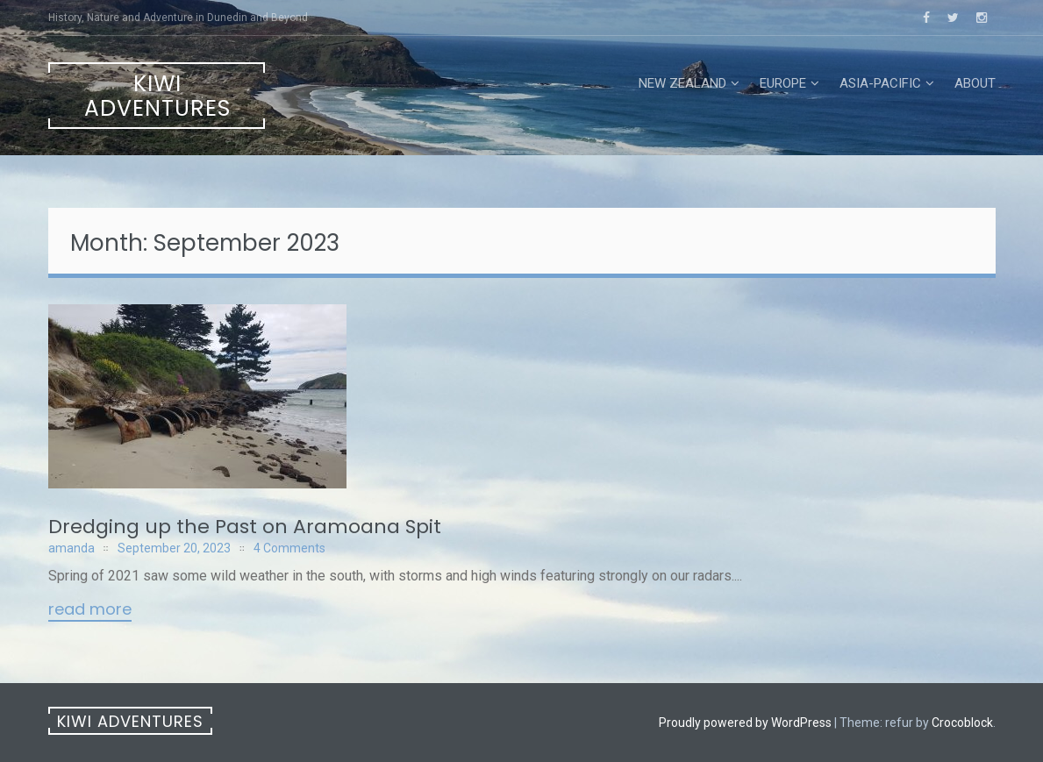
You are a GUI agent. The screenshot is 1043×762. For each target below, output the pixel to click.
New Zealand (682, 83)
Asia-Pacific (880, 83)
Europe (783, 83)
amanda (71, 548)
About (975, 83)
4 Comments (289, 548)
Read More (90, 610)
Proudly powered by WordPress (745, 723)
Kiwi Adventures (157, 96)
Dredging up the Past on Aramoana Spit (244, 526)
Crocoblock (962, 723)
